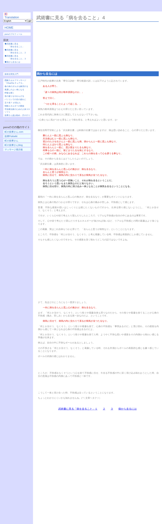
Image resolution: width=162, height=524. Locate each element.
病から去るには (127, 408)
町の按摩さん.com (14, 132)
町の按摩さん (11, 140)
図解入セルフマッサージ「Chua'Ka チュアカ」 (15, 81)
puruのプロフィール (13, 34)
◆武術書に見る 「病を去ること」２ (15, 51)
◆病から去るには (12, 62)
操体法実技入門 (11, 74)
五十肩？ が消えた (13, 103)
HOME (9, 27)
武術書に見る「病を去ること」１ (77, 408)
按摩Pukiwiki (11, 136)
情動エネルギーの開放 (14, 106)
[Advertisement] (81, 6)
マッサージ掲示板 (14, 149)
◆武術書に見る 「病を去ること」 (14, 45)
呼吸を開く (9, 93)
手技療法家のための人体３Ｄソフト (17, 110)
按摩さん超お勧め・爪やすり (17, 115)
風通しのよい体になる (14, 89)
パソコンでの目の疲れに (15, 99)
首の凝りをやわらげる (14, 96)
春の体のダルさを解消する (16, 86)
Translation (12, 17)
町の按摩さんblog (14, 145)
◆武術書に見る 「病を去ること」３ (15, 57)
